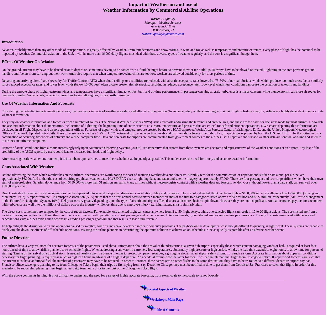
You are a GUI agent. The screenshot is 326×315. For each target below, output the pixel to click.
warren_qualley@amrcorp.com (163, 34)
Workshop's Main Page (163, 299)
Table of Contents (163, 309)
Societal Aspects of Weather (163, 289)
